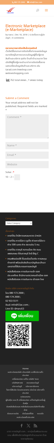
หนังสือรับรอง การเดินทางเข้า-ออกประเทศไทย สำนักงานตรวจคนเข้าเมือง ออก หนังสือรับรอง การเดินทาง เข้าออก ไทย (27, 275)
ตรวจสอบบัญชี (32, 382)
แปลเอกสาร (25, 396)
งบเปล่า (40, 413)
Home (25, 368)
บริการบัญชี (17, 386)
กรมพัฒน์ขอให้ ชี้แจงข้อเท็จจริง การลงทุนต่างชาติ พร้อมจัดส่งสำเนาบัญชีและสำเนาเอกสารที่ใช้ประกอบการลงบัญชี (27, 262)
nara (10, 34)
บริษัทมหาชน (17, 382)
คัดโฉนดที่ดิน (27, 413)
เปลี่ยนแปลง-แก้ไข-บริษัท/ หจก (25, 379)
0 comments (18, 38)
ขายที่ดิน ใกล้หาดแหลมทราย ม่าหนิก (24, 235)
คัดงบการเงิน (13, 413)
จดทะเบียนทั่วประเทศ (25, 417)
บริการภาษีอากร (32, 386)
